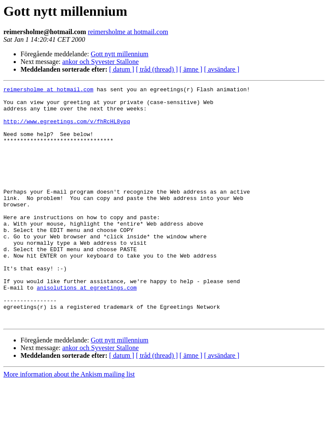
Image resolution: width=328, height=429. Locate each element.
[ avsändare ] (222, 69)
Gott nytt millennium (119, 54)
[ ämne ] (190, 69)
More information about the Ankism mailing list (69, 421)
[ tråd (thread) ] (157, 69)
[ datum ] (122, 69)
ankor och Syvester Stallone (100, 61)
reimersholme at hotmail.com (128, 31)
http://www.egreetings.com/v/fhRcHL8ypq (66, 129)
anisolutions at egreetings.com (87, 328)
